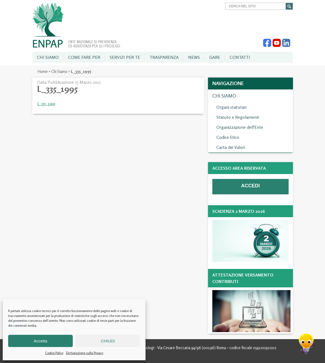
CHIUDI (108, 341)
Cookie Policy (54, 353)
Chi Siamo (59, 71)
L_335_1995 (46, 103)
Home (42, 71)
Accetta (40, 341)
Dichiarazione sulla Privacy (84, 353)
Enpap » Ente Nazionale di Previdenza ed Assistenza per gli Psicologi (76, 25)
